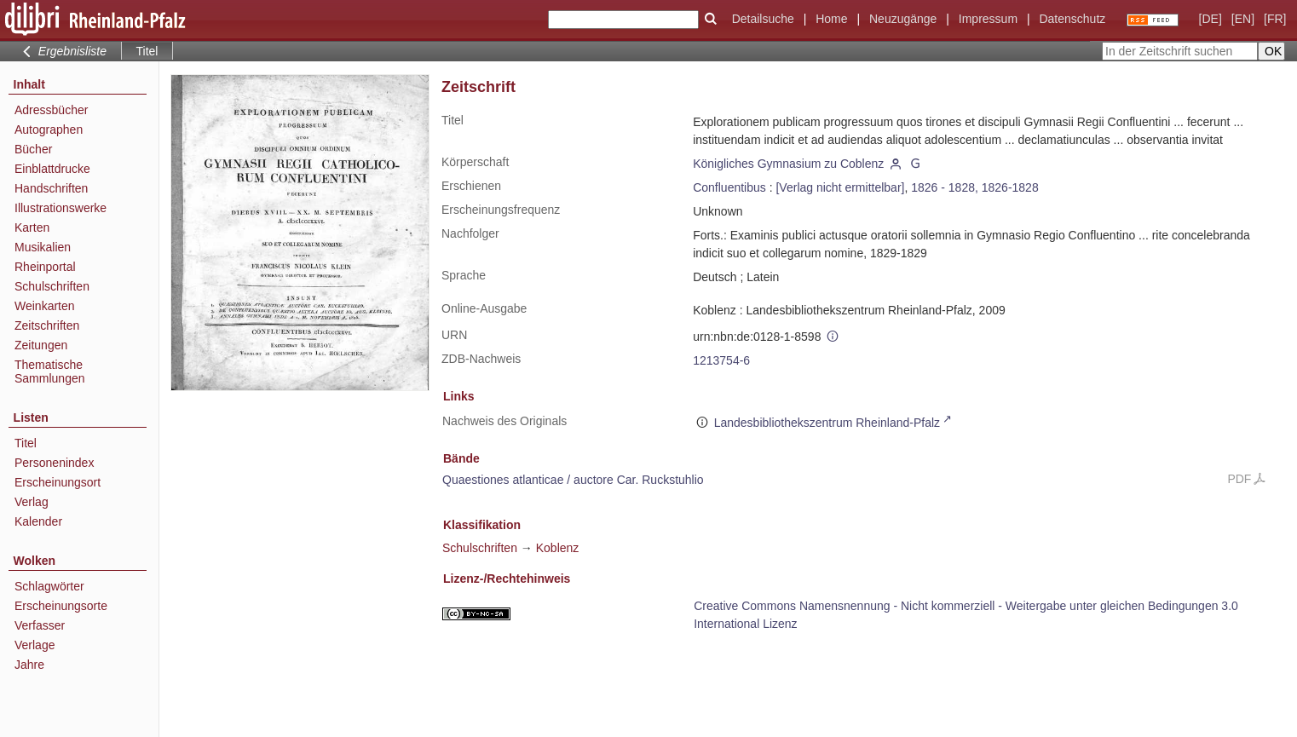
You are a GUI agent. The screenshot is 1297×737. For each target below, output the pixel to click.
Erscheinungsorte (60, 606)
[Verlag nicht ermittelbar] (839, 187)
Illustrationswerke (60, 208)
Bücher (33, 149)
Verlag (31, 502)
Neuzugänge (903, 19)
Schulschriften (51, 286)
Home (831, 19)
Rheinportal (45, 266)
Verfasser (39, 625)
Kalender (38, 521)
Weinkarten (44, 306)
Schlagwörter (49, 586)
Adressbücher (51, 110)
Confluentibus (729, 187)
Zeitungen (40, 345)
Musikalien (42, 247)
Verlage (34, 645)
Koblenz (557, 548)
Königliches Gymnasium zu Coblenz (788, 163)
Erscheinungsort (57, 482)
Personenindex (54, 462)
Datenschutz (1072, 19)
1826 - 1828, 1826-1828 (974, 187)
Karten (31, 227)
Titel (25, 443)
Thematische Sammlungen (49, 371)
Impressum (988, 19)
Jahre (29, 664)
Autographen (48, 129)
